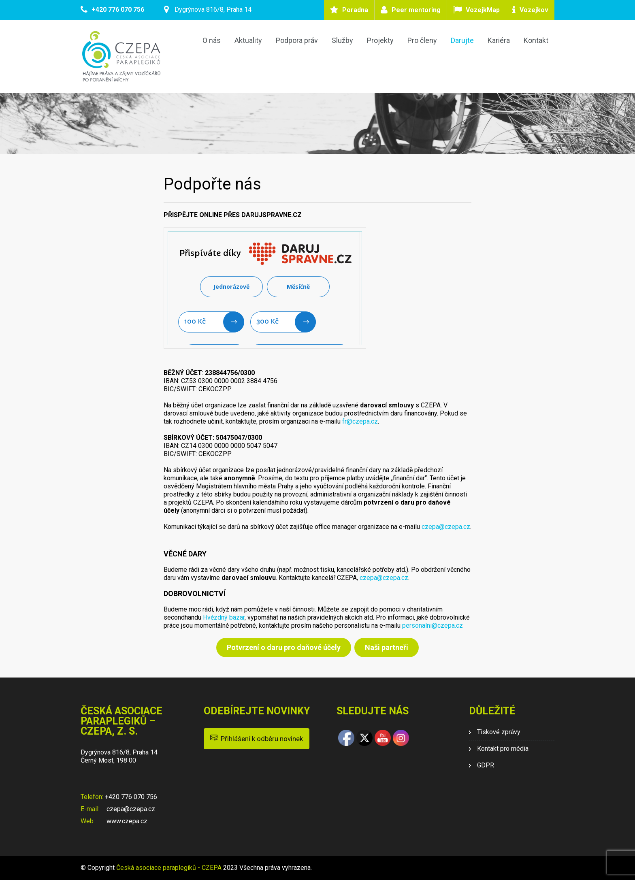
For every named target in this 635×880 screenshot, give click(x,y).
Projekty (380, 40)
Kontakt (536, 40)
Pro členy (422, 40)
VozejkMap (483, 10)
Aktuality (248, 40)
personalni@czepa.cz (432, 625)
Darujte (462, 40)
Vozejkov (534, 10)
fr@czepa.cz (360, 421)
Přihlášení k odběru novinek (256, 738)
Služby (342, 40)
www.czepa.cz (126, 821)
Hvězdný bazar (224, 617)
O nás (211, 40)
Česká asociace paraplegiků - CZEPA (169, 867)
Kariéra (499, 40)
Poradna (355, 10)
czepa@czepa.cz (446, 527)
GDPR (485, 765)
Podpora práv (297, 40)
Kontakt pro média (502, 748)
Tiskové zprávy (498, 732)
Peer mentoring (416, 10)
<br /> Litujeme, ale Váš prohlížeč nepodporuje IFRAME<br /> (265, 288)
